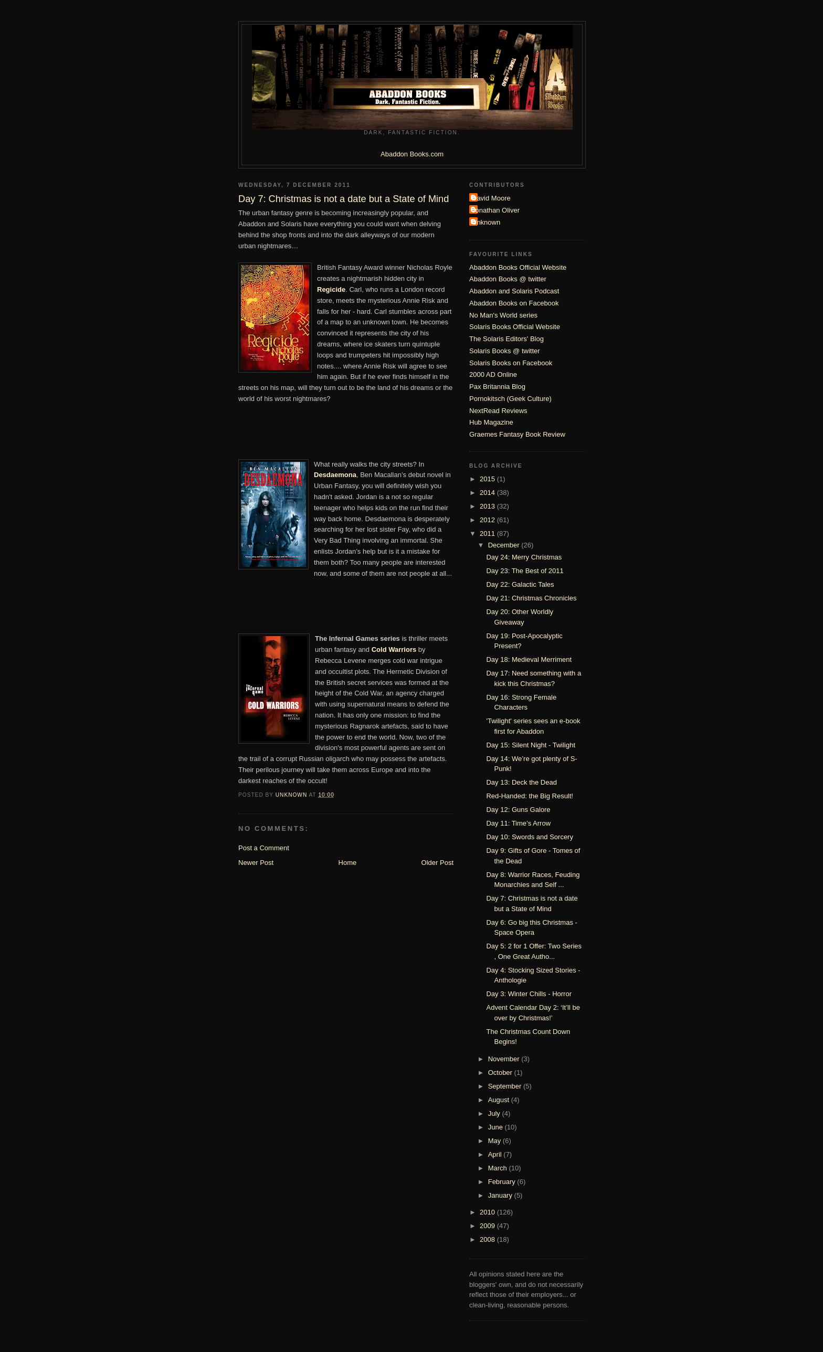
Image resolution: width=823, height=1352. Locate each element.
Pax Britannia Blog (497, 386)
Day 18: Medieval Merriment (529, 659)
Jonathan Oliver (496, 210)
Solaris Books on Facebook (510, 363)
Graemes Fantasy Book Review (517, 434)
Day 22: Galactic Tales (520, 584)
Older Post (437, 863)
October (501, 1072)
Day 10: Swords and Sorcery (529, 837)
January (501, 1195)
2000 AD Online (493, 374)
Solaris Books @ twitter (504, 351)
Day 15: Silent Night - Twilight (530, 745)
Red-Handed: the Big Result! (529, 796)
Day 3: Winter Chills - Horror (529, 994)
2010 (488, 1212)
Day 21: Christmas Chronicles (531, 598)
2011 (488, 533)
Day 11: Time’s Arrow (518, 823)
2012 (488, 520)
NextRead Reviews (498, 411)
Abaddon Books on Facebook (514, 303)
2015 (488, 479)
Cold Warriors (394, 649)
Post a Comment (263, 848)
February (503, 1182)
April (496, 1154)
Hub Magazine (491, 422)
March (498, 1168)
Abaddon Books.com (412, 154)
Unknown (486, 222)
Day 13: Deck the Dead (521, 782)
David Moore (491, 198)
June (496, 1127)
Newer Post (255, 863)
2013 (488, 506)
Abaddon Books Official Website (517, 267)
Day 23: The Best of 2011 (524, 571)
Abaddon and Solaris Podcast (514, 291)
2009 (488, 1226)
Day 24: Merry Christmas (524, 557)
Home (348, 863)
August (499, 1100)
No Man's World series (503, 315)
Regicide (331, 289)
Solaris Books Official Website (514, 327)
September (505, 1086)
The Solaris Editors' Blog (506, 339)
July (495, 1113)
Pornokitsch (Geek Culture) (510, 399)
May (495, 1141)
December (505, 545)
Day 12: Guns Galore (518, 810)
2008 (488, 1239)
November (505, 1059)
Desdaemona (335, 475)
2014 (488, 493)
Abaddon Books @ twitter (507, 279)
